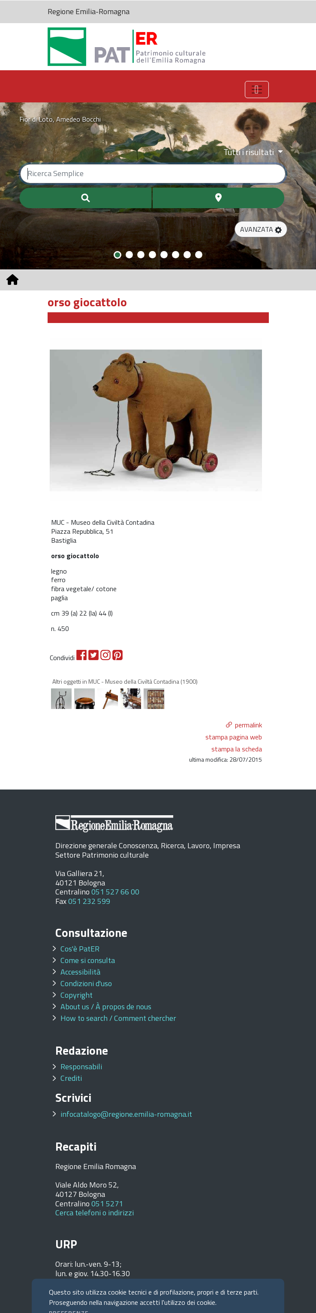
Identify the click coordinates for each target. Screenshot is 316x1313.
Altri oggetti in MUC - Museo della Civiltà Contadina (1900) (125, 681)
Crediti (71, 1078)
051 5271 (107, 1203)
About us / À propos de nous (105, 1006)
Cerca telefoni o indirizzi (94, 1212)
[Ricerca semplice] (153, 173)
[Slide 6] (175, 255)
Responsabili (81, 1066)
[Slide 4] (152, 255)
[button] (261, 229)
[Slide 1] (117, 255)
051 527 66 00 (115, 891)
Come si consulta (87, 960)
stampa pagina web (233, 737)
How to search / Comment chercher (118, 1018)
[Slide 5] (164, 255)
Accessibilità (80, 972)
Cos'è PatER (79, 948)
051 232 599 (89, 901)
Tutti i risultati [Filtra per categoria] (249, 152)
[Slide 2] (129, 255)
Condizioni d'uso (86, 983)
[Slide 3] (140, 255)
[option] (156, 419)
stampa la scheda (236, 749)
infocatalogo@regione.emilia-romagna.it (126, 1114)
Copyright (76, 995)
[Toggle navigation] (257, 89)
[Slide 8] (198, 255)
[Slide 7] (187, 255)
